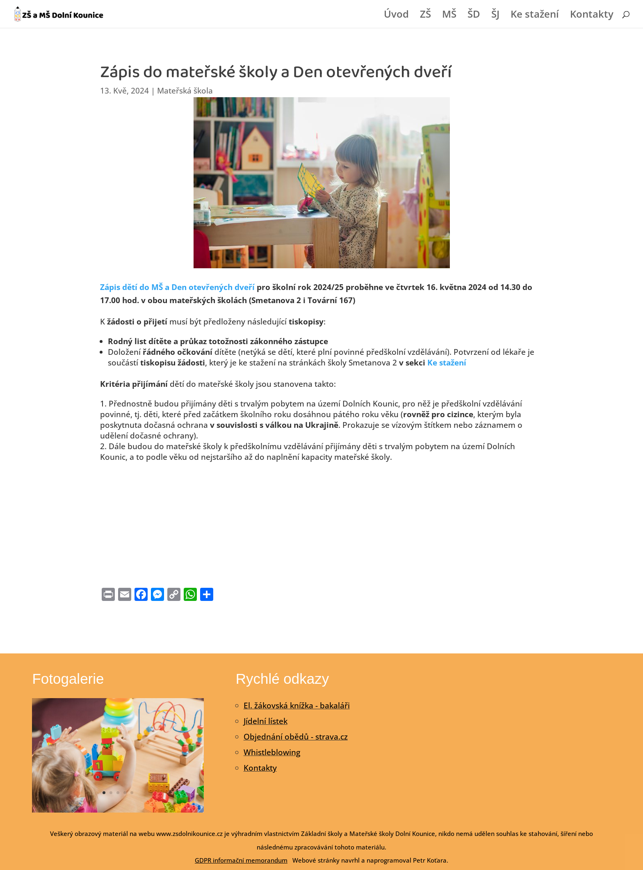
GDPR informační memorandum (241, 860)
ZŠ (425, 16)
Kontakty (591, 16)
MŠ (449, 16)
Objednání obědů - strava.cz (296, 736)
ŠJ (495, 16)
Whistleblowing (272, 752)
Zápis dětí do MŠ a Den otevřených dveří (177, 287)
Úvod (396, 16)
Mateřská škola (185, 90)
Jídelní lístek (265, 721)
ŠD (473, 16)
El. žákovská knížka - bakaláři (297, 705)
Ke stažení (535, 16)
